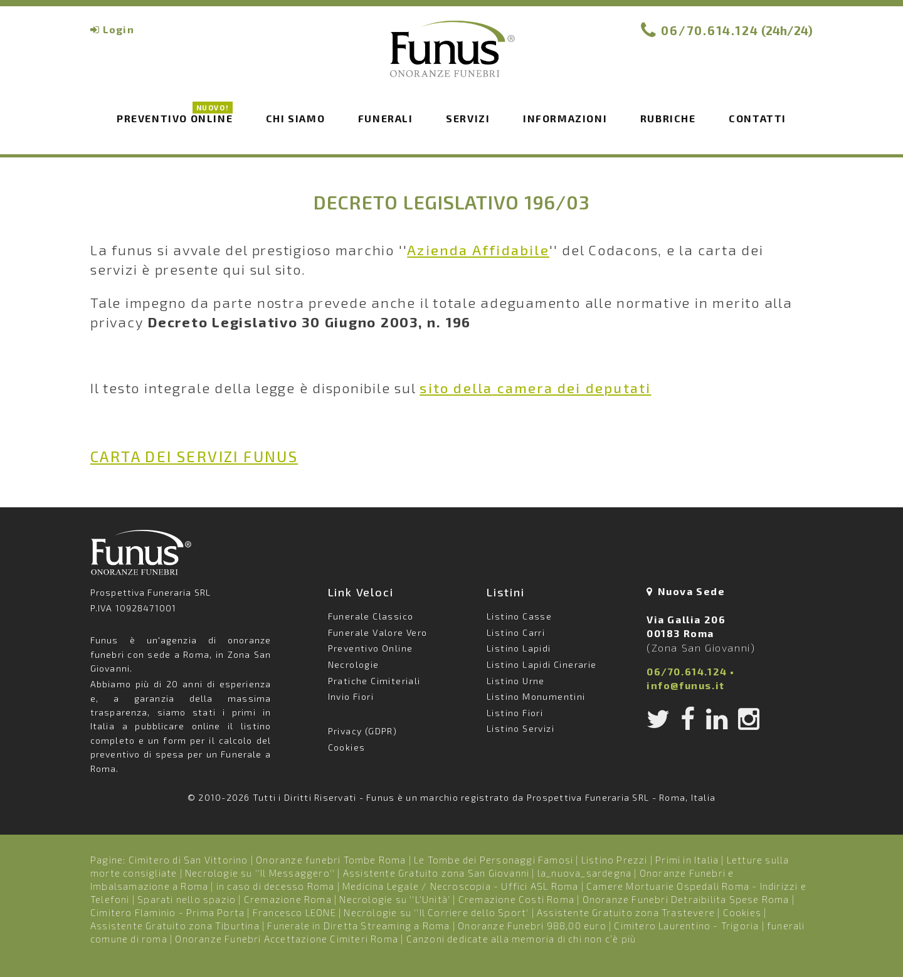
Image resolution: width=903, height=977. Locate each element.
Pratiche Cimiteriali (374, 680)
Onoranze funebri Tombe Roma (331, 859)
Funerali (385, 118)
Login (118, 29)
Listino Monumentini (536, 696)
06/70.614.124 (710, 30)
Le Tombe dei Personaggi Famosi (493, 859)
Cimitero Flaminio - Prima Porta (167, 912)
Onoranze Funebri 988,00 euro (532, 925)
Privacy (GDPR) (363, 731)
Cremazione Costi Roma (516, 899)
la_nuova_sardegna (584, 873)
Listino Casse (519, 616)
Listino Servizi (520, 728)
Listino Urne (516, 680)
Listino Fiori (515, 712)
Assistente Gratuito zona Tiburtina (175, 925)
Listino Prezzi (614, 859)
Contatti (757, 118)
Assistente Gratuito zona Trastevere (626, 912)
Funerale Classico (371, 616)
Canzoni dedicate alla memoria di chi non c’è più (521, 938)
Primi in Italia (687, 859)
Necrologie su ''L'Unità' (394, 899)
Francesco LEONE (294, 912)
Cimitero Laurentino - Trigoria (686, 925)
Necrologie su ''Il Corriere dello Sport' (436, 912)
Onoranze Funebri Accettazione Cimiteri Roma (286, 938)
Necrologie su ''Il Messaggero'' (260, 873)
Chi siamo (295, 118)
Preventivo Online (175, 117)
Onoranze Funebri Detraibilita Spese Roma (686, 899)
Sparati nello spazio (186, 899)
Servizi (468, 118)
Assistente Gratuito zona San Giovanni (436, 873)
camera (535, 387)
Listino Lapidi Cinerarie (542, 664)
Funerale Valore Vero (378, 632)
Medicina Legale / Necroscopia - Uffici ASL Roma (460, 886)
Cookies (347, 747)
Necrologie (353, 664)
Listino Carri (516, 632)
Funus (451, 57)
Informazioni (565, 118)
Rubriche (668, 118)
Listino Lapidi (519, 648)
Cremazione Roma (288, 899)
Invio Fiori (351, 696)
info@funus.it (686, 685)
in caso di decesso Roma (275, 886)
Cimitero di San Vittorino (188, 859)
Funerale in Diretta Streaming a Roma (358, 925)
